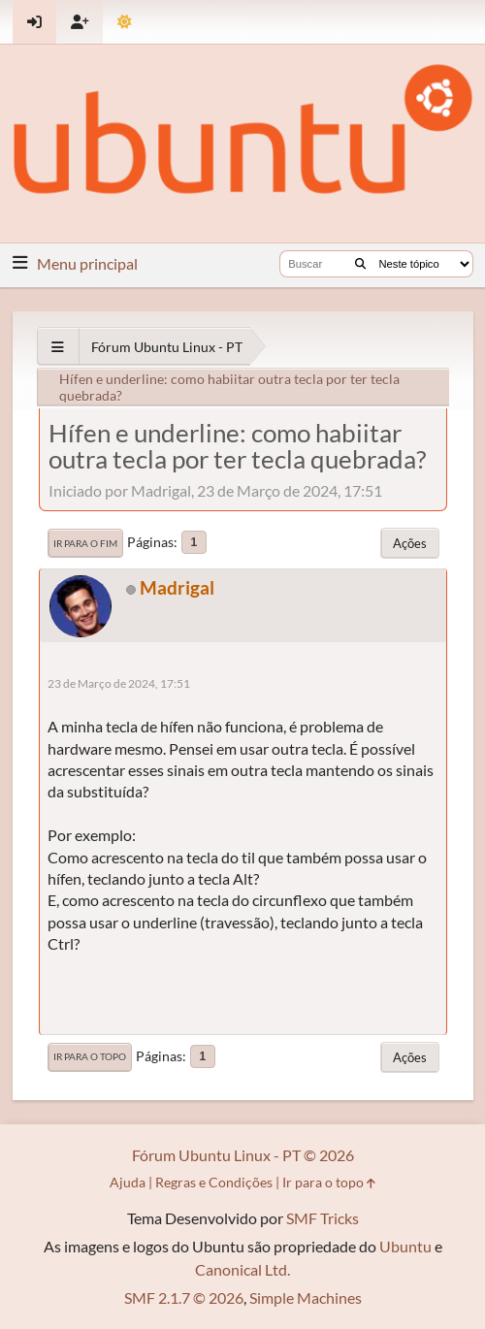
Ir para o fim (85, 543)
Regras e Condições (214, 1182)
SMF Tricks (322, 1218)
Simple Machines (305, 1297)
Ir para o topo (89, 1056)
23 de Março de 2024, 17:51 (119, 683)
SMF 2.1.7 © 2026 (183, 1297)
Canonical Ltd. (242, 1269)
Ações (410, 543)
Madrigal (177, 587)
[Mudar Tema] (124, 22)
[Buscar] (360, 263)
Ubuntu (405, 1246)
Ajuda (128, 1182)
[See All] (57, 347)
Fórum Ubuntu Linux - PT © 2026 (243, 1155)
